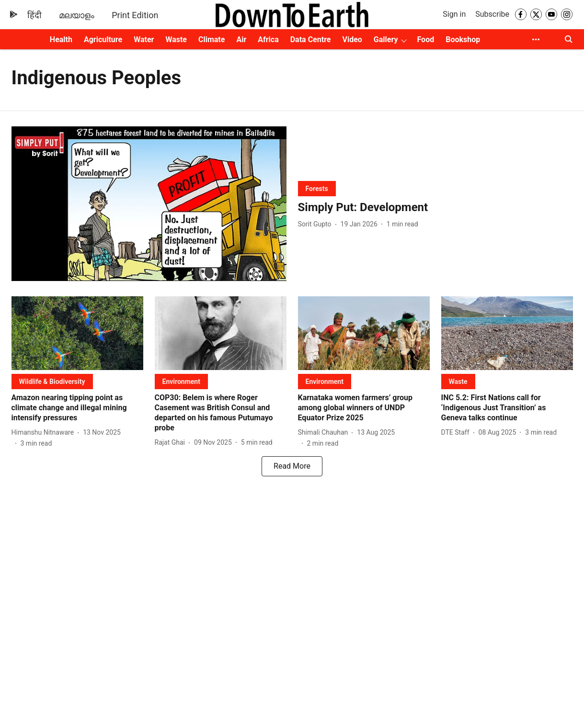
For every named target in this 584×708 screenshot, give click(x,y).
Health (61, 39)
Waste (176, 39)
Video (352, 39)
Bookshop (463, 39)
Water (144, 39)
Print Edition (135, 15)
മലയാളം (76, 15)
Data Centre (310, 39)
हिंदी (34, 15)
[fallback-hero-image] (148, 203)
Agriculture (103, 39)
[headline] (435, 207)
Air (241, 39)
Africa (268, 39)
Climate (211, 39)
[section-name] (317, 188)
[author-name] (316, 224)
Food (426, 39)
